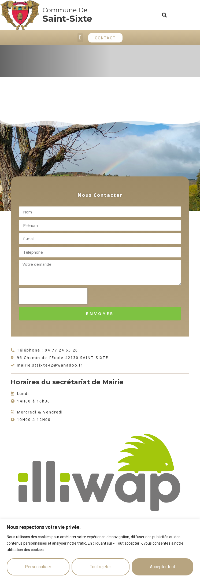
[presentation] (53, 296)
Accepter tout (162, 566)
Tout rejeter (100, 566)
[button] (164, 15)
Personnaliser (38, 566)
